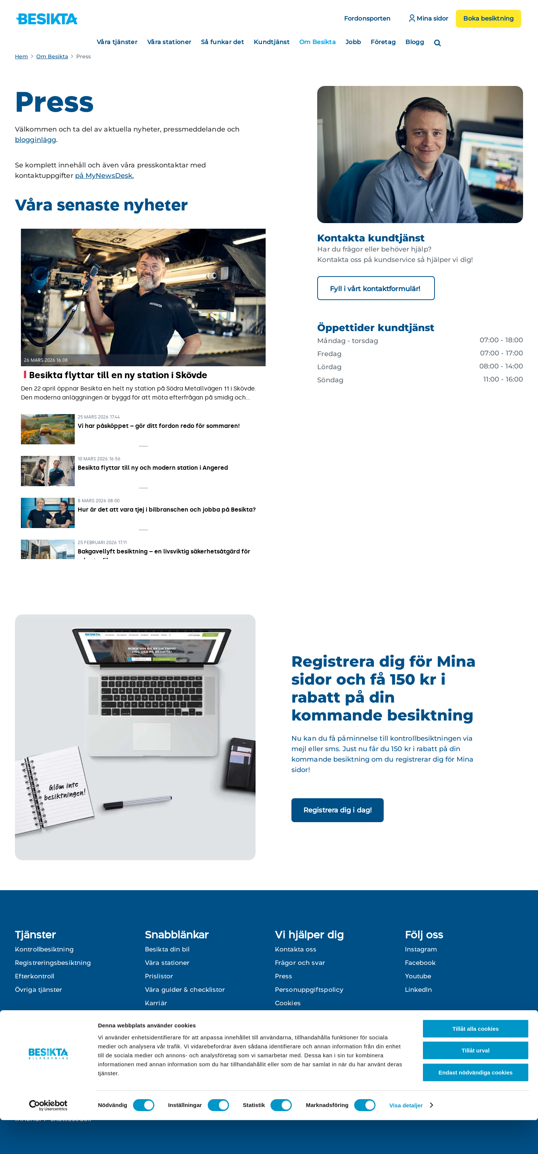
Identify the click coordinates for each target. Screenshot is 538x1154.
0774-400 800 (347, 1027)
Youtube (418, 976)
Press (284, 976)
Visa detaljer (406, 1139)
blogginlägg (35, 140)
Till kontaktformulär (306, 1040)
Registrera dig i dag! (337, 810)
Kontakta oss (295, 949)
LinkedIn (418, 989)
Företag (383, 42)
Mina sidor (428, 18)
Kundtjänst (272, 42)
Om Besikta (317, 42)
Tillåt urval (476, 1085)
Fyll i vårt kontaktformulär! (376, 289)
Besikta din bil (167, 949)
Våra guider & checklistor (185, 989)
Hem (21, 56)
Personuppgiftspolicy (309, 989)
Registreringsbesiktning (53, 962)
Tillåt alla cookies (475, 1062)
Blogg (414, 42)
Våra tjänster (117, 42)
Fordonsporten (367, 18)
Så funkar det (222, 42)
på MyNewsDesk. (104, 176)
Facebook (420, 962)
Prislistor (159, 976)
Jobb (353, 42)
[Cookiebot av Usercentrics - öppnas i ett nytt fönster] (48, 1139)
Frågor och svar (300, 962)
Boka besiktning (488, 18)
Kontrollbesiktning (44, 949)
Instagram (421, 949)
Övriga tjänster (38, 989)
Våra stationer (169, 42)
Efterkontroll (34, 976)
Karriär (156, 1003)
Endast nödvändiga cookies (476, 1106)
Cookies (288, 1003)
